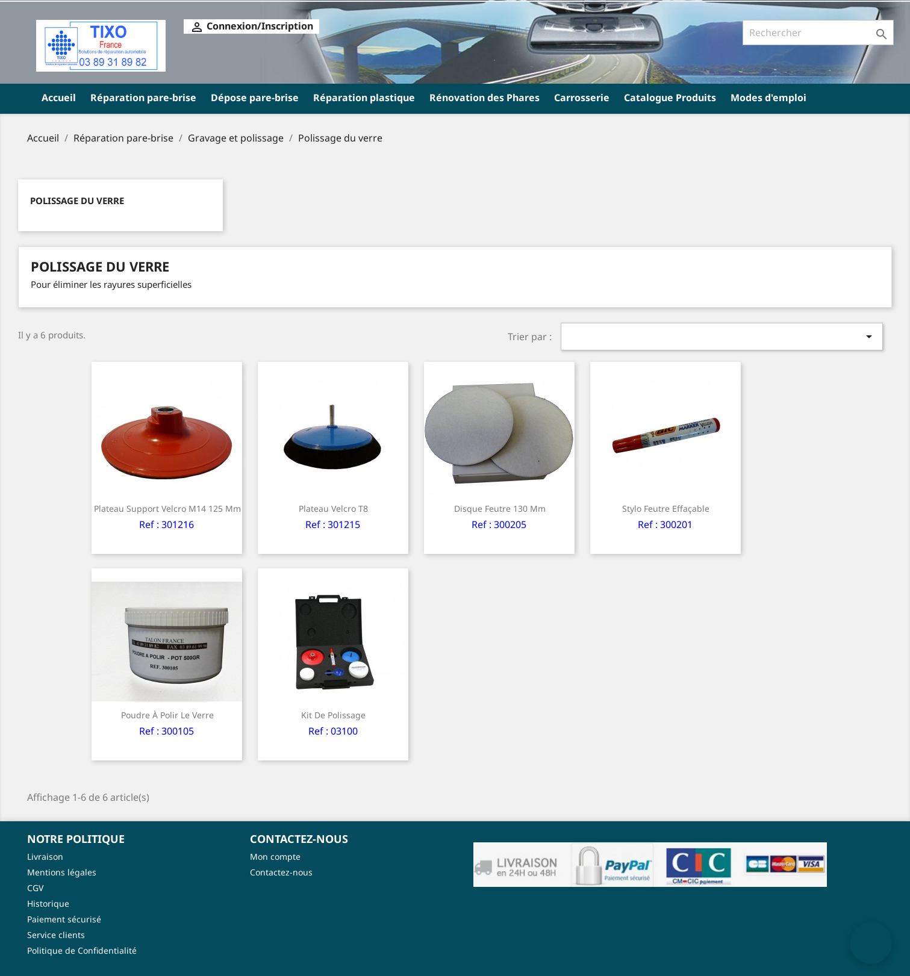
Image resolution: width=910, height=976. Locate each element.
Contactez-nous (281, 872)
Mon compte (275, 856)
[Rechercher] (818, 32)
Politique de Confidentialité (82, 950)
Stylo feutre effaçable (665, 508)
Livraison (45, 856)
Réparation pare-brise (143, 97)
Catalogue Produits (670, 97)
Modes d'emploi (768, 97)
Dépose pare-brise (255, 97)
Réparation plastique (364, 97)
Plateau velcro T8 (333, 508)
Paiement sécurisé (64, 919)
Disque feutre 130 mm (500, 508)
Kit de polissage (333, 715)
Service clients (56, 934)
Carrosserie (581, 97)
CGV (35, 888)
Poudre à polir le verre (167, 715)
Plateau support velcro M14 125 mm (167, 508)
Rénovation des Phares (484, 97)
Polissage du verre (77, 200)
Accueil (59, 97)
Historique (48, 903)
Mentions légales (61, 872)
